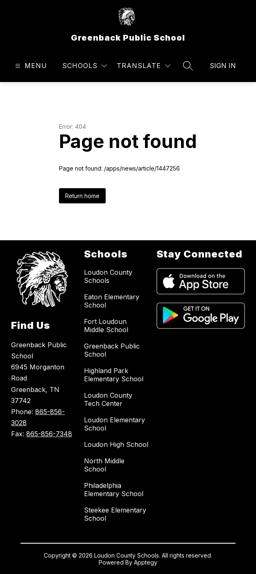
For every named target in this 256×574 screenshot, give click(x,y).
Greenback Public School (112, 350)
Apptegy (145, 562)
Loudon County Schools (108, 276)
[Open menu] (30, 66)
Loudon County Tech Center (108, 399)
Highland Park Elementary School (113, 375)
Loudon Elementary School (114, 424)
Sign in (223, 65)
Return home (82, 195)
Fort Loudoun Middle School (106, 325)
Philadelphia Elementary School (113, 489)
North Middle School (104, 465)
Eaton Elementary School (111, 301)
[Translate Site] (143, 66)
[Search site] (188, 66)
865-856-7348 (49, 434)
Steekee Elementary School (115, 514)
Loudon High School (116, 444)
